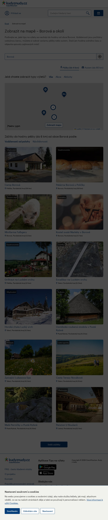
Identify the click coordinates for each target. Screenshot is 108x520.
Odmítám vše (30, 511)
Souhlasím (12, 511)
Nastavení (47, 511)
